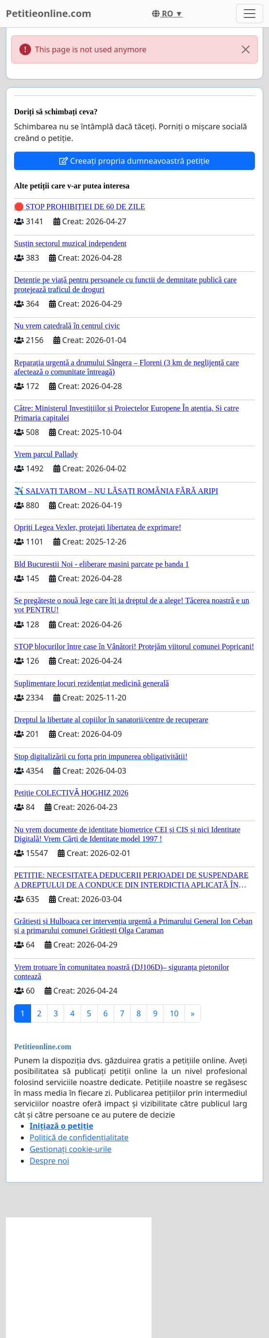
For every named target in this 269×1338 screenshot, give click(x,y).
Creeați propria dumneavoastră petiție (134, 161)
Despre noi (49, 1160)
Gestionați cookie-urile (71, 1149)
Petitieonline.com (48, 13)
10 (173, 1013)
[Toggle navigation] (249, 13)
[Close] (245, 49)
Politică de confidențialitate (79, 1137)
